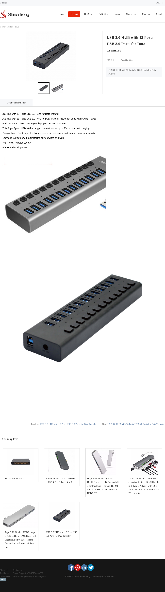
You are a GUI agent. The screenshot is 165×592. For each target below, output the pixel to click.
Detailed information (16, 102)
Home (62, 14)
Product (74, 14)
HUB (17, 27)
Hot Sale (88, 14)
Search (159, 14)
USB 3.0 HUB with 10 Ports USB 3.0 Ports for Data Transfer (68, 424)
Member (146, 14)
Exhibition (103, 14)
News (117, 14)
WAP (158, 3)
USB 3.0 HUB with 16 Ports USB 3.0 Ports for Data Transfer (136, 424)
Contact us (131, 14)
